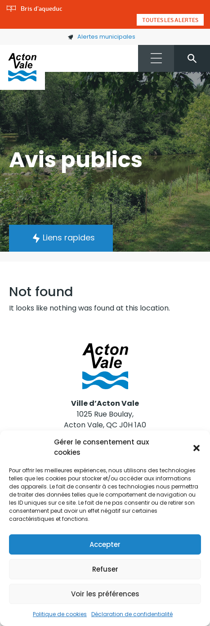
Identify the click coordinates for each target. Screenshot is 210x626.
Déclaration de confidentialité (132, 614)
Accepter (105, 544)
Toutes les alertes (170, 19)
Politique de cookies (60, 614)
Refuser (105, 569)
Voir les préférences (105, 594)
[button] (196, 447)
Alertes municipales (101, 36)
